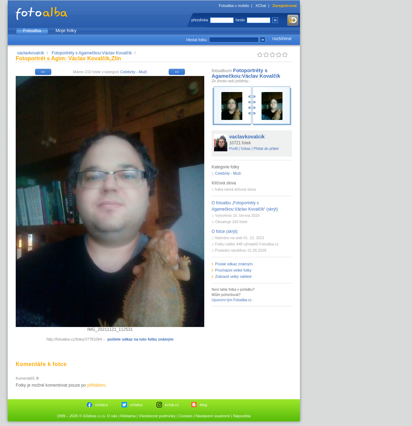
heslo (240, 20)
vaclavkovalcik (30, 53)
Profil (233, 148)
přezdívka (199, 20)
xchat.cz (172, 405)
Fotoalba (32, 30)
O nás (112, 416)
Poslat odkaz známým (234, 264)
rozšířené (282, 38)
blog (203, 405)
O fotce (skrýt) (225, 231)
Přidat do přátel (266, 148)
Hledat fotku (196, 40)
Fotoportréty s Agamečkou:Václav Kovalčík (92, 53)
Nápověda (241, 416)
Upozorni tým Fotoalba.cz (231, 300)
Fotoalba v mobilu (234, 5)
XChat (261, 5)
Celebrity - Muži (133, 72)
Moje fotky (66, 30)
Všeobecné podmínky (157, 416)
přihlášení (96, 385)
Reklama (127, 416)
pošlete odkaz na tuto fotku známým (140, 339)
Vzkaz (246, 148)
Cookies (186, 416)
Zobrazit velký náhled (233, 276)
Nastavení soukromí (213, 416)
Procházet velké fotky (233, 270)
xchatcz (101, 405)
